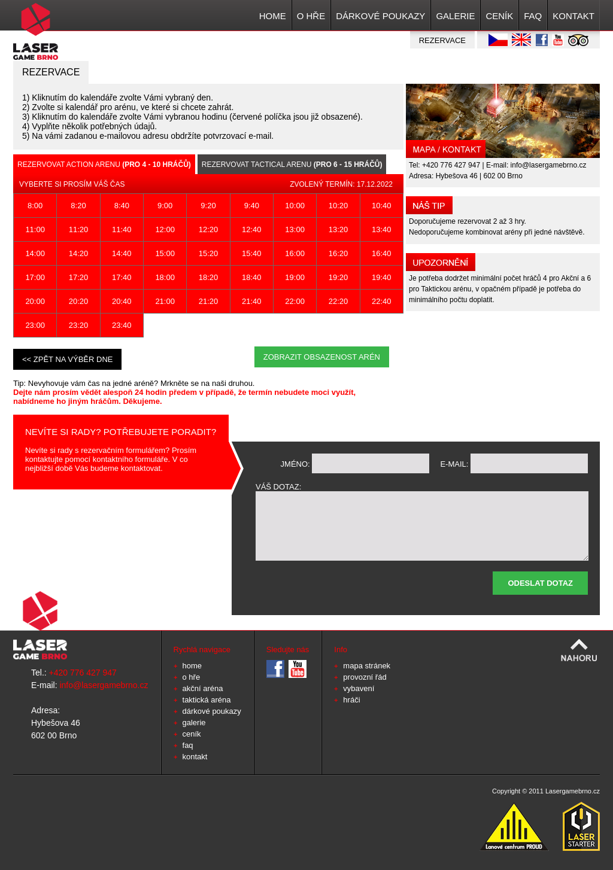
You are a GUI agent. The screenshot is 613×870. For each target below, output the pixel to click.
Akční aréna (203, 688)
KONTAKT (573, 16)
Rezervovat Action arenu (104, 164)
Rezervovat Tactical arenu (292, 164)
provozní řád (364, 677)
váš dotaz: (278, 486)
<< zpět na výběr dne (67, 359)
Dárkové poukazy (380, 16)
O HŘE (311, 16)
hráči (351, 699)
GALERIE (455, 16)
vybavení (358, 688)
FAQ (533, 16)
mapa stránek (366, 665)
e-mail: (454, 464)
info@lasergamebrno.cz (549, 165)
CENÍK (499, 16)
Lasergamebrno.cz (572, 791)
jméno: (295, 464)
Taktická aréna (207, 699)
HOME (272, 16)
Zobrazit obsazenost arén (321, 356)
